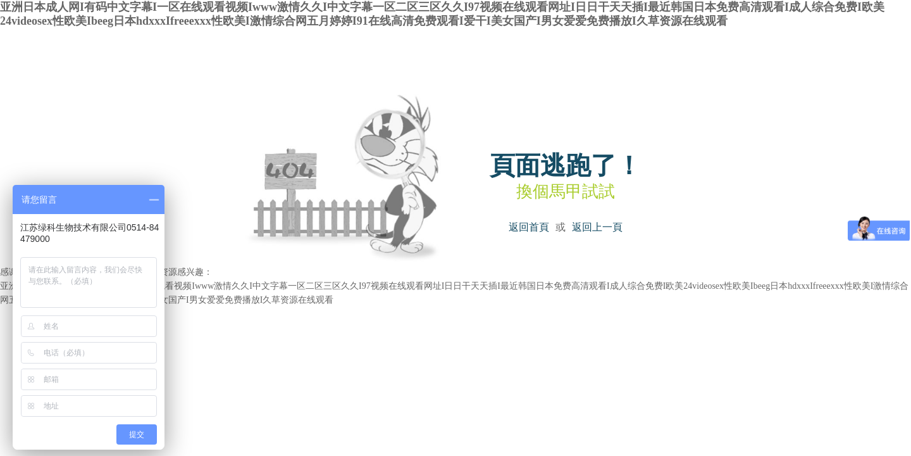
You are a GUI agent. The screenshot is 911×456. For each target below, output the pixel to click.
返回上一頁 (597, 227)
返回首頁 (529, 227)
